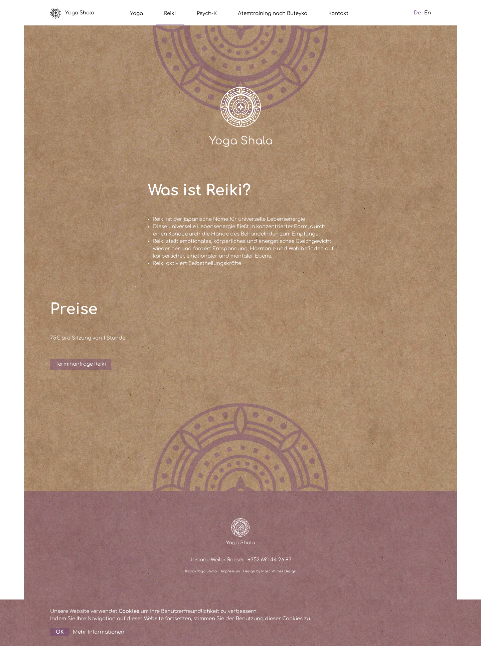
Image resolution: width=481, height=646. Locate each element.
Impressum (230, 571)
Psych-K (207, 13)
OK (60, 632)
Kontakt (338, 13)
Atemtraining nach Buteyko (272, 13)
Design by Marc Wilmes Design (269, 571)
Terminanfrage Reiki (80, 364)
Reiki (170, 13)
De (417, 13)
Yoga (136, 13)
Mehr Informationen (98, 632)
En (427, 13)
